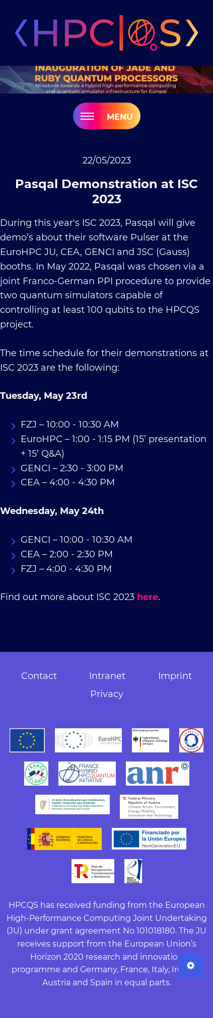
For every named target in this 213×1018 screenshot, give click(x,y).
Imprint (175, 676)
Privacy (106, 694)
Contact (39, 676)
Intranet (107, 676)
